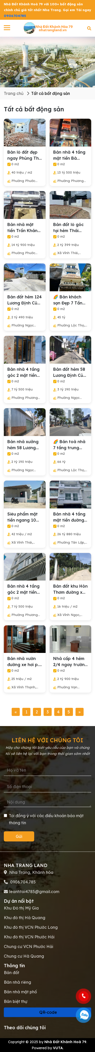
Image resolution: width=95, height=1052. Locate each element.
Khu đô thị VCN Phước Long (31, 927)
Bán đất (11, 972)
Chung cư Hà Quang (24, 956)
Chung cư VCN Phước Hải (28, 946)
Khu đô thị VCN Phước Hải (29, 936)
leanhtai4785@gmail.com (34, 891)
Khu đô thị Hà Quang (24, 917)
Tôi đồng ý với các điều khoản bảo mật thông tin (44, 819)
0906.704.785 (22, 881)
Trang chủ (14, 93)
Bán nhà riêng (17, 982)
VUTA (58, 1048)
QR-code (47, 1012)
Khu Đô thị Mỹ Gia (21, 908)
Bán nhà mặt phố (20, 991)
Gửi (19, 836)
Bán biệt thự (15, 1001)
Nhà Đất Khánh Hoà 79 (65, 1042)
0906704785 (15, 16)
